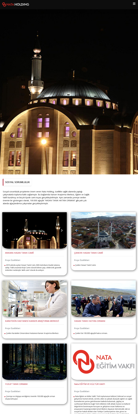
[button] (7, 230)
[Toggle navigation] (134, 4)
